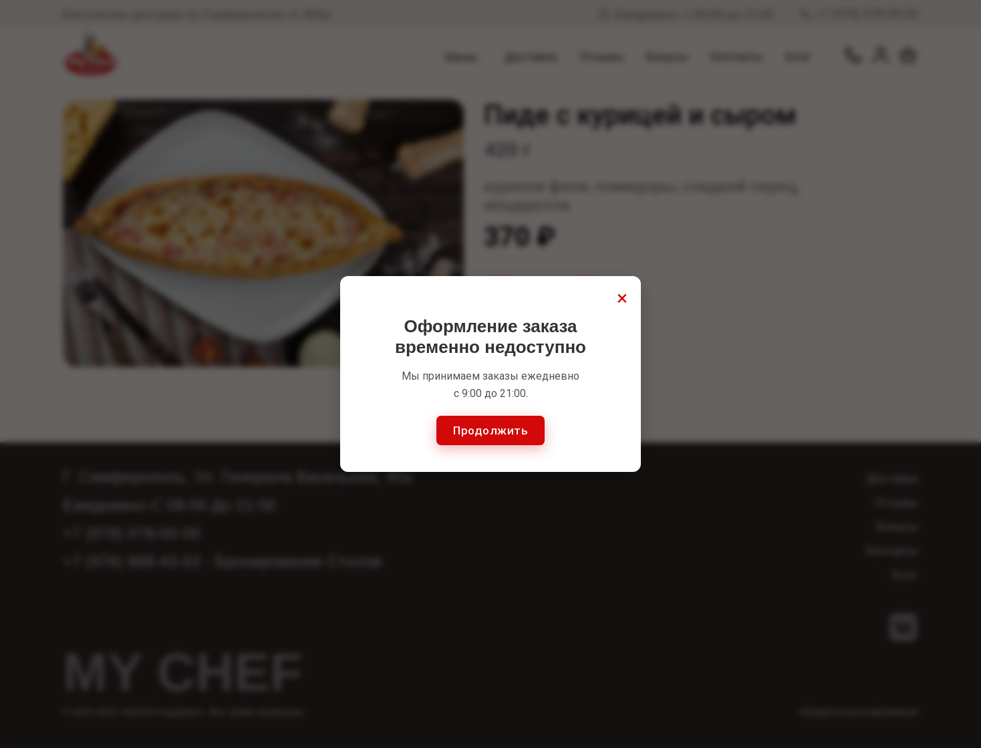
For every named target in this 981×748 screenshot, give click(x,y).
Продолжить (490, 430)
